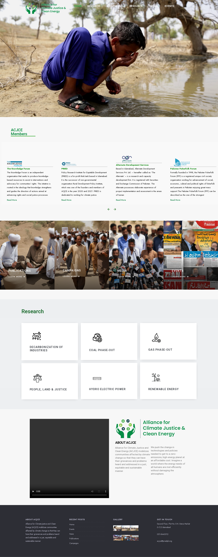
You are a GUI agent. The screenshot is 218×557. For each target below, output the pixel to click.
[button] (109, 209)
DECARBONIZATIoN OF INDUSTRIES (46, 348)
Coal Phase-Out (102, 350)
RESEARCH (93, 6)
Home (71, 524)
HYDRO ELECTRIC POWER (107, 389)
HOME (78, 6)
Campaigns (73, 543)
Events (71, 529)
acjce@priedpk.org (164, 541)
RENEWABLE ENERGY (163, 389)
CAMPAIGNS (114, 6)
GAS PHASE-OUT (160, 349)
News (71, 534)
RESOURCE (136, 6)
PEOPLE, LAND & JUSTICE (48, 389)
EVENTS (169, 6)
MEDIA (154, 6)
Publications (74, 538)
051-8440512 (162, 534)
